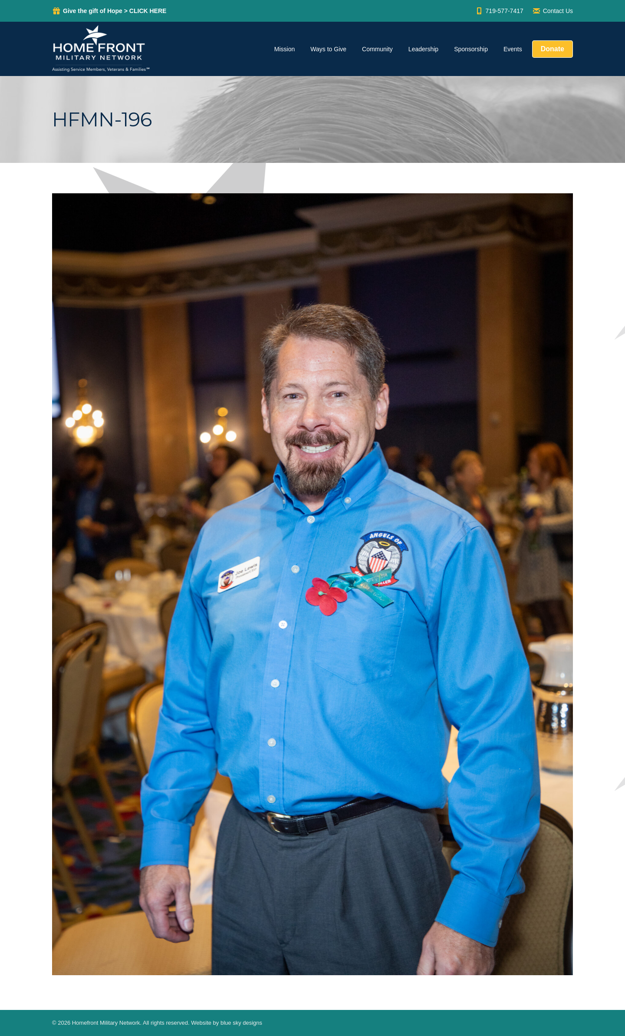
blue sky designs (241, 1022)
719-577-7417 (499, 11)
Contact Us (552, 11)
